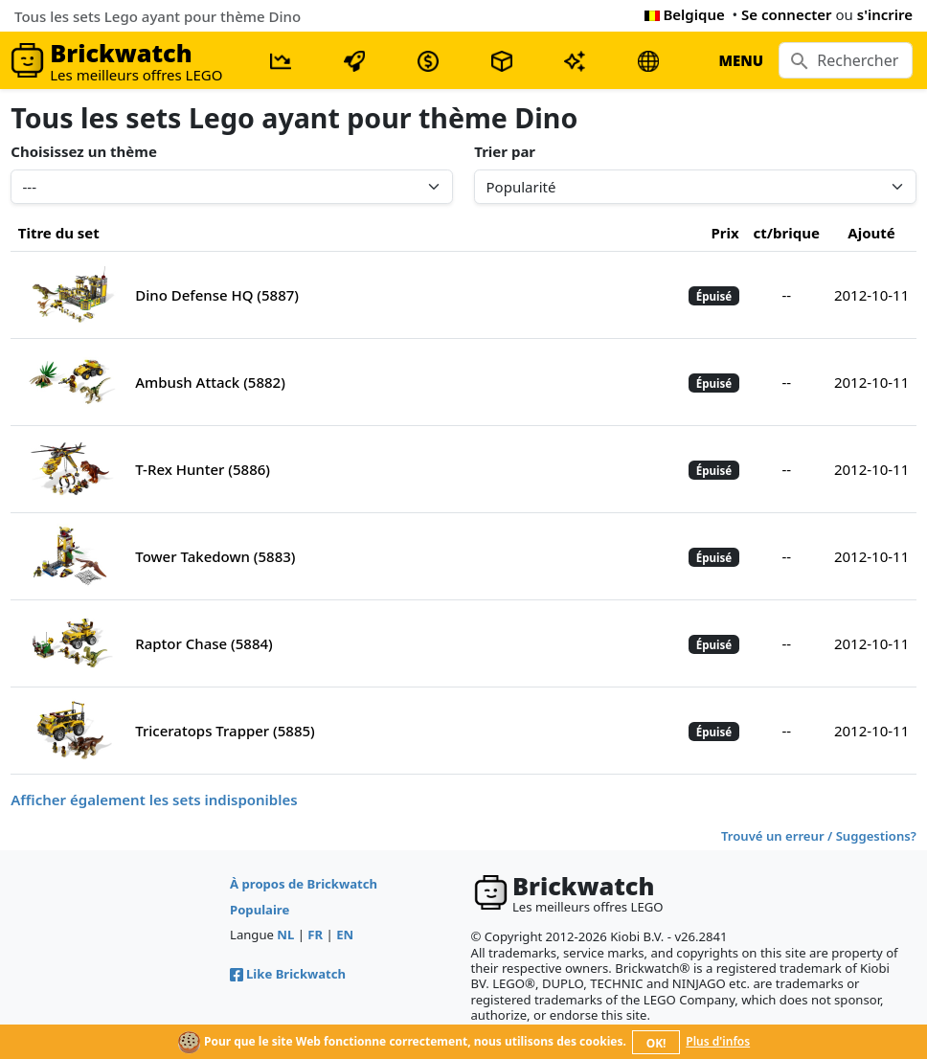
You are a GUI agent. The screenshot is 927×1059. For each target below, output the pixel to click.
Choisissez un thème (84, 151)
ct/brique (787, 232)
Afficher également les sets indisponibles (154, 799)
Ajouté (871, 232)
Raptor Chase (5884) (204, 643)
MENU (740, 60)
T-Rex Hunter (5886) (202, 469)
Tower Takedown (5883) (215, 556)
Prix (724, 232)
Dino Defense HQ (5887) (217, 294)
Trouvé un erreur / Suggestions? (818, 836)
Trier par (504, 151)
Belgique (684, 14)
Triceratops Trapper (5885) (225, 730)
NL (285, 934)
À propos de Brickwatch (303, 883)
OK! (656, 1043)
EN (344, 934)
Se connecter (786, 14)
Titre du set (59, 232)
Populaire (259, 909)
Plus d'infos (718, 1041)
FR (315, 934)
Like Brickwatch (288, 973)
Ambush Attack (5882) (210, 382)
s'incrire (885, 14)
